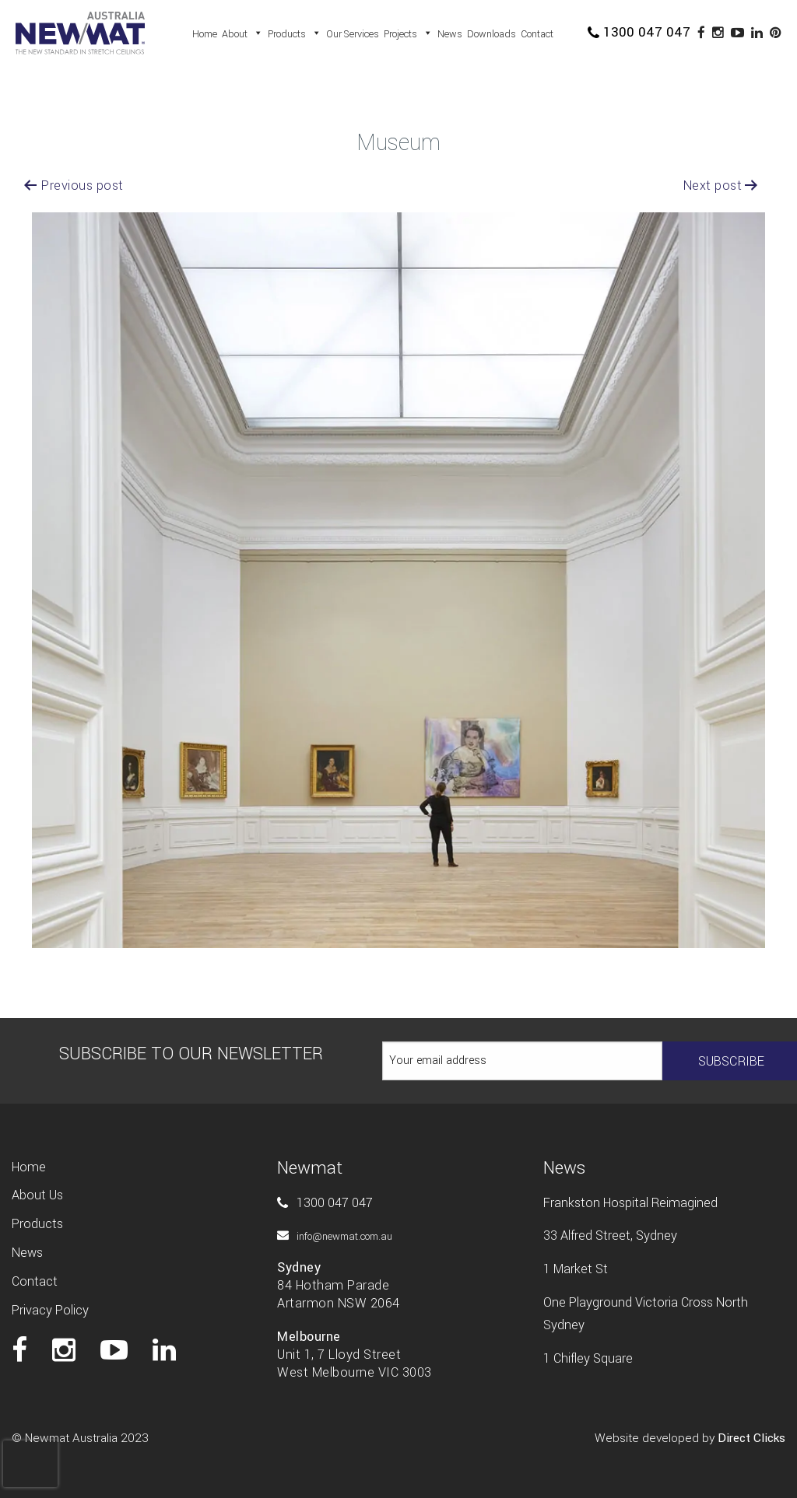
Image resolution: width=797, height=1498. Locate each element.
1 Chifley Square (588, 1358)
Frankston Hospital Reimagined (630, 1203)
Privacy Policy (50, 1310)
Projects (408, 34)
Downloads (491, 34)
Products (294, 34)
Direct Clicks (751, 1438)
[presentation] (30, 1448)
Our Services (352, 34)
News (449, 34)
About (242, 34)
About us (37, 1195)
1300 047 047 (639, 32)
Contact (537, 34)
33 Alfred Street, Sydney (610, 1235)
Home (204, 34)
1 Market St (575, 1269)
